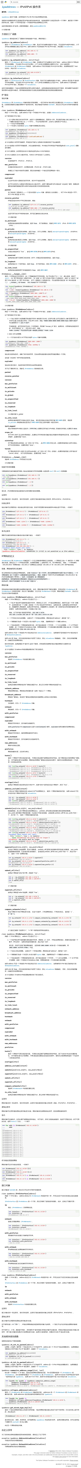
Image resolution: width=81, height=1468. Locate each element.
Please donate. (74, 1460)
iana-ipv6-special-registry (18, 233)
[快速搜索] (43, 2)
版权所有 (52, 1451)
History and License (60, 1456)
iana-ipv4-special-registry (61, 231)
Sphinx (69, 1466)
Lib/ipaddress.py (13, 12)
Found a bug (74, 1464)
